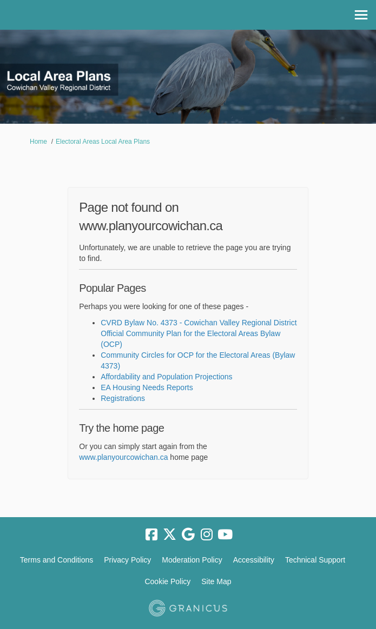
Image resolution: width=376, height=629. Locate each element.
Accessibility (253, 560)
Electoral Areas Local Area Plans (103, 141)
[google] (188, 534)
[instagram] (206, 534)
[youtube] (225, 534)
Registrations (123, 398)
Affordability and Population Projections (166, 376)
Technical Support (315, 560)
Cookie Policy (167, 581)
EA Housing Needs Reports (147, 387)
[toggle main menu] (361, 14)
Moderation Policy (192, 560)
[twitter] (169, 534)
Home (38, 141)
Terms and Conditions (56, 560)
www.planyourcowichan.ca (123, 457)
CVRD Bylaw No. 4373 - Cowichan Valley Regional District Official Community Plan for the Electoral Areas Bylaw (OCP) (198, 333)
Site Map (216, 581)
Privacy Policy (127, 560)
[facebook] (151, 534)
